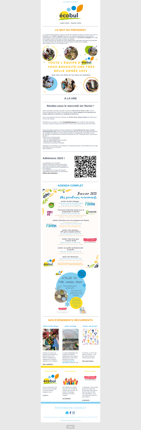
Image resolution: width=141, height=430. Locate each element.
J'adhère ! (45, 395)
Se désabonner (64, 420)
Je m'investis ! (66, 398)
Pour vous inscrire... (88, 361)
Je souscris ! (86, 400)
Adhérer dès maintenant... (50, 173)
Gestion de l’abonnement (75, 420)
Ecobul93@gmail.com (69, 122)
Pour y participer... (48, 364)
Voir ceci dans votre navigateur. (70, 1)
